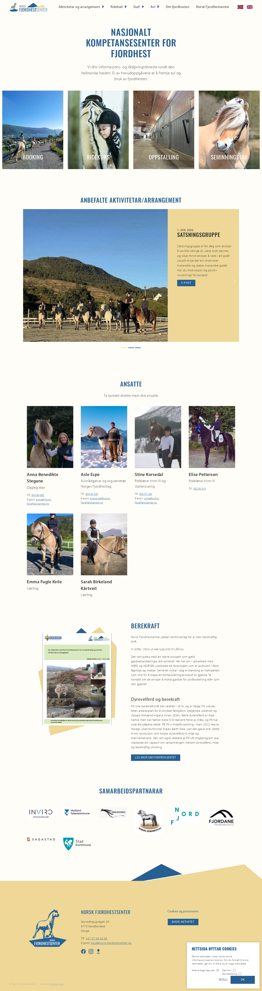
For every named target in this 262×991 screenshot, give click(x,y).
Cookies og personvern (183, 911)
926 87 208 (145, 494)
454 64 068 (37, 495)
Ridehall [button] (117, 7)
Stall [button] (136, 7)
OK (243, 979)
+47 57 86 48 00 (96, 938)
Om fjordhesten (177, 7)
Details (223, 979)
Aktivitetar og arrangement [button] (79, 7)
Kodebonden (57, 984)
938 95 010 (199, 488)
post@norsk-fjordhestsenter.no (111, 943)
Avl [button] (152, 7)
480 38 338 (91, 494)
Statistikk (227, 970)
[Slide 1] (124, 348)
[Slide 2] (131, 348)
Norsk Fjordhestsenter (212, 7)
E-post (186, 283)
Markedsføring (229, 973)
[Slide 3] (138, 348)
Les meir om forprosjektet (155, 757)
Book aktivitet (183, 922)
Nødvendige (203, 970)
